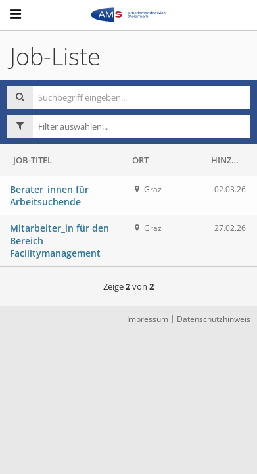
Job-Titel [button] (32, 160)
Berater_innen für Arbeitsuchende (49, 195)
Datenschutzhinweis (213, 319)
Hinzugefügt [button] (229, 160)
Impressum (147, 319)
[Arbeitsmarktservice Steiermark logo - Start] (128, 15)
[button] (141, 126)
